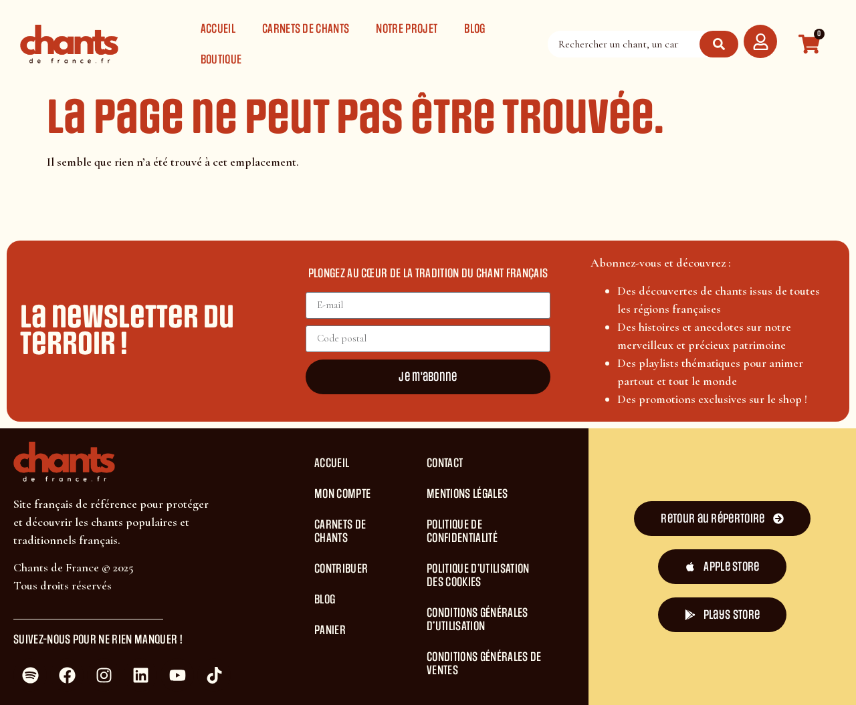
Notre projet (406, 28)
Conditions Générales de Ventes (484, 664)
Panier (330, 630)
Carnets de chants (305, 28)
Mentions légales (467, 493)
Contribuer (341, 568)
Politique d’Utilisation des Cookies (478, 575)
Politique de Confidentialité (462, 531)
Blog (474, 28)
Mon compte (342, 493)
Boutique (221, 59)
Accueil (218, 28)
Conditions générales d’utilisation (477, 619)
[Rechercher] (719, 44)
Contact (445, 463)
